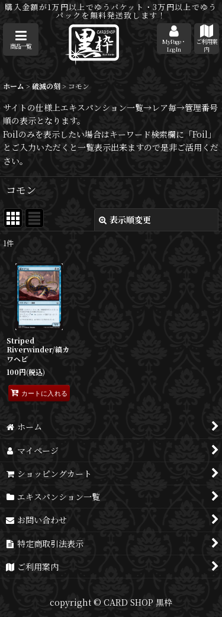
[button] (20, 39)
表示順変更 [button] (125, 219)
